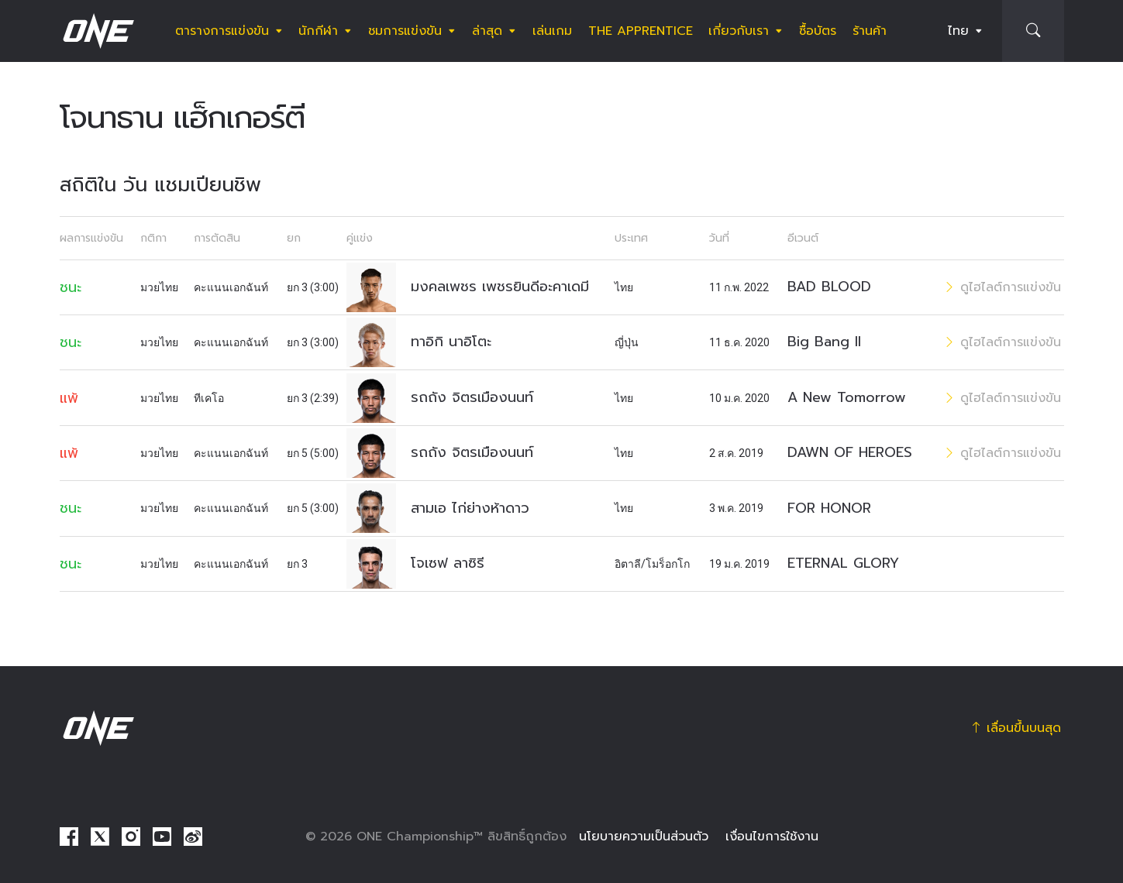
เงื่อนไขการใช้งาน (771, 836)
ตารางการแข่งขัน (222, 31)
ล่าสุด (487, 31)
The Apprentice (640, 31)
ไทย (958, 31)
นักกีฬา (318, 31)
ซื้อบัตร (817, 31)
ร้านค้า (870, 31)
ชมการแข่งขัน (405, 31)
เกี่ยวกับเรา (738, 31)
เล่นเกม (552, 31)
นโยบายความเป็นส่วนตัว (643, 836)
